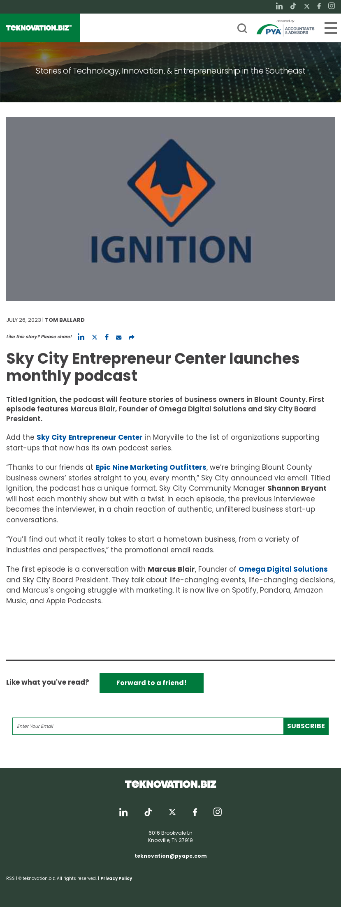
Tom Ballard (65, 320)
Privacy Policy (116, 878)
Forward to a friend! (151, 683)
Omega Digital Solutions (283, 569)
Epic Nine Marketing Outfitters (150, 467)
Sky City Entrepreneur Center (90, 437)
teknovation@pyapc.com (171, 855)
